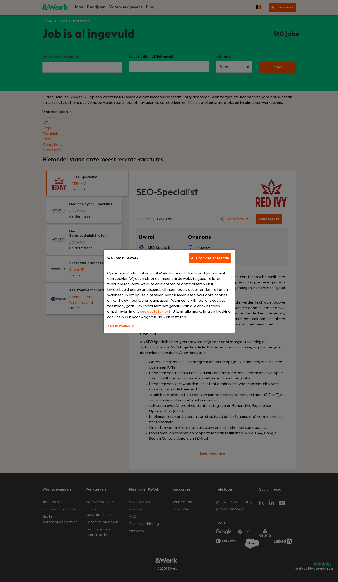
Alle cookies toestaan (210, 258)
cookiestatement (155, 311)
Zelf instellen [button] (120, 326)
